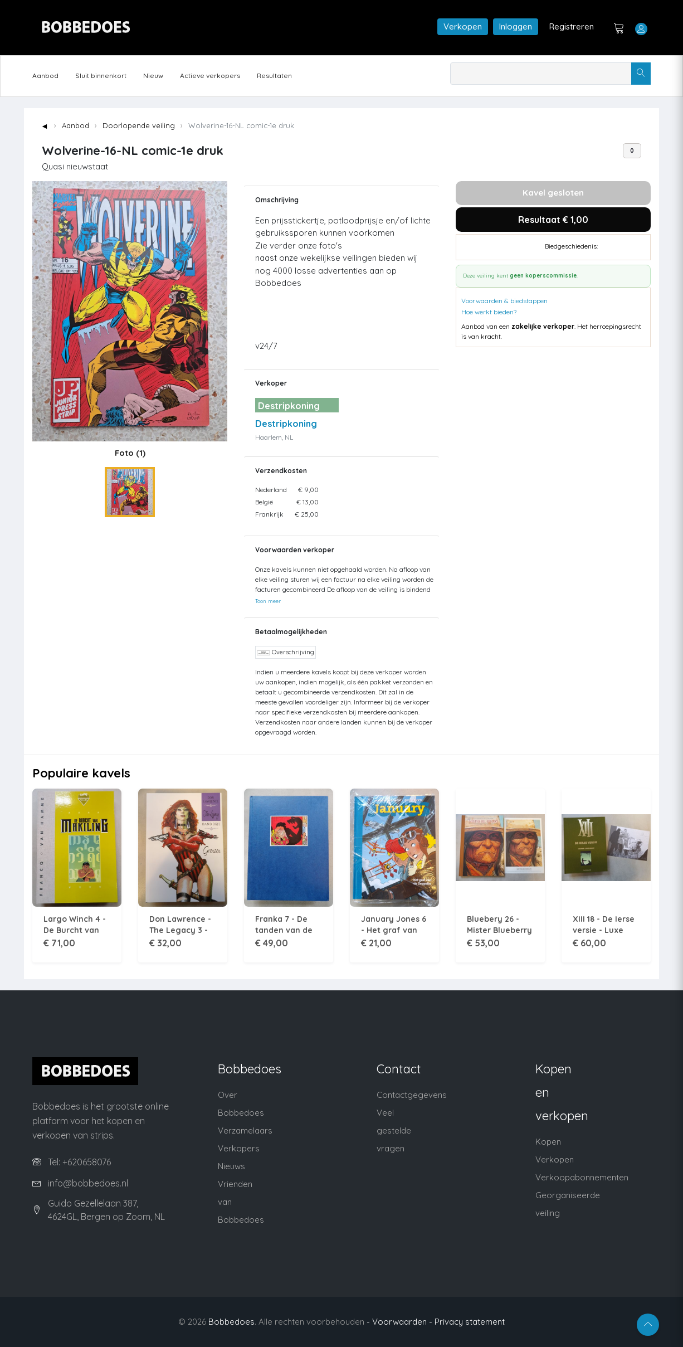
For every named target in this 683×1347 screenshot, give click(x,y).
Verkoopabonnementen (581, 1177)
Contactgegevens (412, 1095)
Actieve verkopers (210, 75)
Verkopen (462, 26)
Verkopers (239, 1148)
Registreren (571, 26)
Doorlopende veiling (139, 125)
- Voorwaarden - (399, 1321)
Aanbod (45, 75)
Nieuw (153, 75)
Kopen (548, 1141)
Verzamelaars (245, 1130)
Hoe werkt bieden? (488, 312)
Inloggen (515, 26)
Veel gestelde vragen (394, 1130)
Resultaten (274, 75)
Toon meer (268, 600)
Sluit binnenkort (100, 75)
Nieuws (231, 1166)
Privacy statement (470, 1321)
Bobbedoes (231, 1321)
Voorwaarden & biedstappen (504, 300)
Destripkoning (286, 423)
